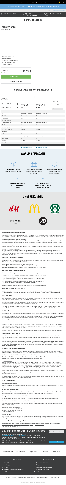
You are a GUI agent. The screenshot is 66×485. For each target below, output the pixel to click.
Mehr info (4, 472)
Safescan (6, 104)
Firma (26, 2)
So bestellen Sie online (42, 463)
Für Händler (7, 465)
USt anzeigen (43, 480)
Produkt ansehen (16, 81)
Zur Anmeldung (56, 441)
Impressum (35, 480)
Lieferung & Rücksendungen (44, 467)
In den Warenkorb (16, 76)
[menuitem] (8, 2)
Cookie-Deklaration (54, 477)
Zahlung (38, 465)
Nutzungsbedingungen (42, 477)
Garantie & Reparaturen (42, 469)
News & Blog (33, 2)
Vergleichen (5, 70)
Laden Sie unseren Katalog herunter (14, 469)
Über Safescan (8, 463)
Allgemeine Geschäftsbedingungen (26, 477)
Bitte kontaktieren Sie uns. (59, 10)
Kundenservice (42, 2)
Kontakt (6, 467)
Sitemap (14, 477)
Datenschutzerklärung (25, 480)
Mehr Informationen (27, 147)
